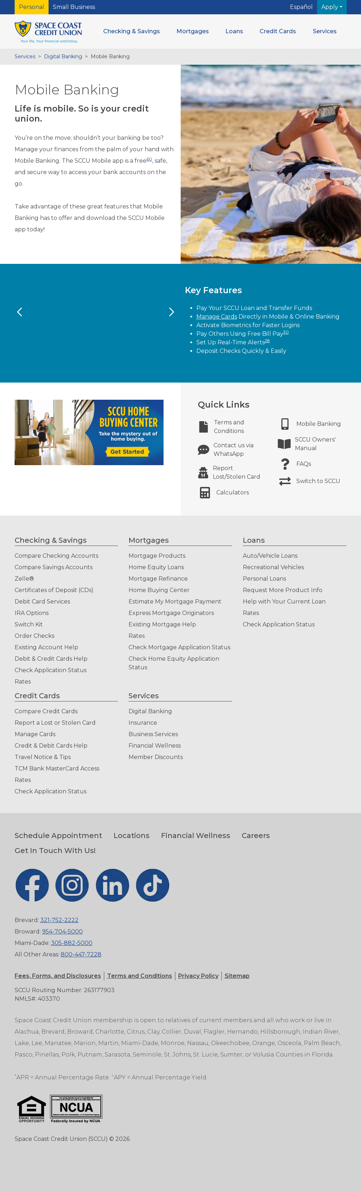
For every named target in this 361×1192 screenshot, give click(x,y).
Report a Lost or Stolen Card (55, 722)
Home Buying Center (159, 590)
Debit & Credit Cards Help (51, 658)
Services (25, 56)
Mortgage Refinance (158, 578)
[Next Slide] (171, 312)
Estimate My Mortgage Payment (175, 601)
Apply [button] (330, 7)
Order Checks (34, 635)
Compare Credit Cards (46, 711)
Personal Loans (264, 578)
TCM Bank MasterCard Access (57, 768)
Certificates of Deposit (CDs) (54, 590)
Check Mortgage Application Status (179, 647)
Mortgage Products (157, 555)
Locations (132, 835)
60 (149, 159)
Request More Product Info (282, 590)
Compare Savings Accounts (53, 567)
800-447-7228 (81, 954)
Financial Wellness (155, 745)
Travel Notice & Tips (43, 757)
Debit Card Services (42, 601)
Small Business (74, 7)
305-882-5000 (71, 943)
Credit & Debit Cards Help (51, 745)
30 (286, 332)
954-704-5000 (62, 931)
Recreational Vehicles (273, 567)
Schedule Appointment (58, 835)
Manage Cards (216, 316)
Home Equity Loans (156, 567)
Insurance (143, 722)
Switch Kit (29, 624)
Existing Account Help (46, 647)
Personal (31, 7)
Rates (23, 681)
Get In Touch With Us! (55, 850)
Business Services (153, 734)
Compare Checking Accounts (56, 555)
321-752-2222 (59, 920)
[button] (131, 31)
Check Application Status (50, 670)
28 (267, 340)
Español (301, 7)
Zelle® (24, 578)
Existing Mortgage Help (162, 624)
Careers (256, 835)
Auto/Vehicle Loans (270, 555)
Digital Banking (63, 56)
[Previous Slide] (19, 312)
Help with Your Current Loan (284, 601)
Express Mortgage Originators (171, 613)
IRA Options (32, 613)
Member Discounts (156, 757)
